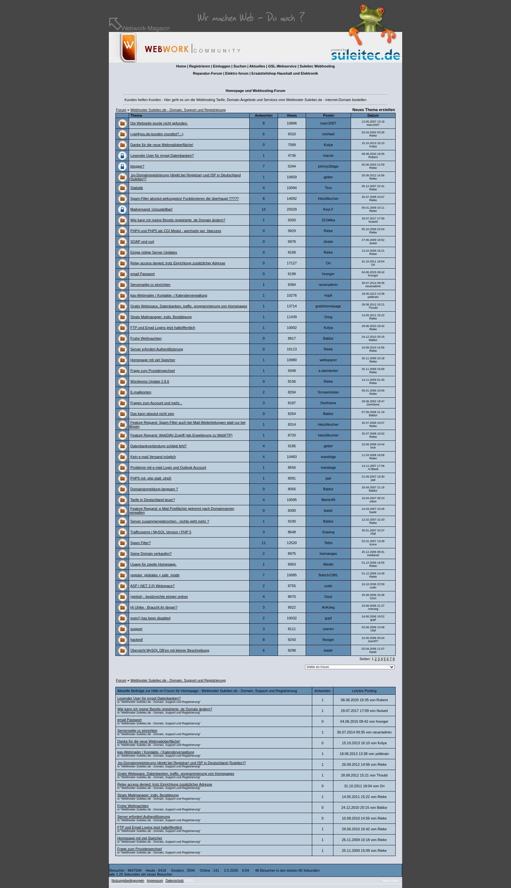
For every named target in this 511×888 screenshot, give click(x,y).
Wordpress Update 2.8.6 (149, 381)
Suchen (239, 66)
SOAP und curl (142, 242)
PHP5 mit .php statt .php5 (150, 478)
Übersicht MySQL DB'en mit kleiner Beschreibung (169, 650)
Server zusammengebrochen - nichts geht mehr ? (169, 521)
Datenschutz (175, 880)
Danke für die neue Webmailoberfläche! (161, 145)
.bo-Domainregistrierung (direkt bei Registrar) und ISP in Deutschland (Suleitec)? (181, 763)
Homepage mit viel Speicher (152, 360)
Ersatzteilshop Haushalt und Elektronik (285, 73)
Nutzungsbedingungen (127, 880)
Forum (121, 110)
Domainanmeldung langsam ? (154, 489)
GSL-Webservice (282, 66)
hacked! (136, 640)
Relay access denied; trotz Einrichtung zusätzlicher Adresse (177, 263)
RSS (189, 880)
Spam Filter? (140, 543)
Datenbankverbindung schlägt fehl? (158, 446)
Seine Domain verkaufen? (151, 553)
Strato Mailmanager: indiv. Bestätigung (161, 317)
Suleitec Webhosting (317, 66)
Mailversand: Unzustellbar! (151, 209)
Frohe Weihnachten (146, 338)
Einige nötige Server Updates (153, 252)
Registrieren (199, 66)
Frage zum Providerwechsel (152, 371)
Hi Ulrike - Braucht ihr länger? (153, 607)
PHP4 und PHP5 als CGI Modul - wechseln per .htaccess (175, 231)
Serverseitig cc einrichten (150, 285)
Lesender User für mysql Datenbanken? (162, 155)
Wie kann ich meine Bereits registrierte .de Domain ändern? (177, 220)
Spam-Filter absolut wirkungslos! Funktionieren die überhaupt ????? (184, 198)
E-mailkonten (140, 392)
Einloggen (221, 66)
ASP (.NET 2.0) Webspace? (152, 586)
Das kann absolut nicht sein (152, 414)
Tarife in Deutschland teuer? (152, 500)
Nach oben (391, 880)
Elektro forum (237, 73)
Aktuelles (257, 66)
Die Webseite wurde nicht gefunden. (159, 123)
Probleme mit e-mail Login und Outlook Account (168, 467)
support (136, 629)
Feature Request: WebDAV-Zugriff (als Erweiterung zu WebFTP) (181, 435)
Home (181, 66)
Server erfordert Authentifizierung (156, 349)
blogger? (137, 166)
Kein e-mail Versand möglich (153, 457)
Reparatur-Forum (207, 73)
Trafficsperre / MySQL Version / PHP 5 (160, 532)
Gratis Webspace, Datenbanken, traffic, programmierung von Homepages (188, 306)
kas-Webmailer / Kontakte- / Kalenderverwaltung (168, 295)
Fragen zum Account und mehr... (156, 403)
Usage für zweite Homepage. (153, 564)
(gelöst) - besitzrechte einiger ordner (159, 597)
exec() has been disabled (150, 618)
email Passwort (142, 274)
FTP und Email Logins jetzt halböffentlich (162, 328)
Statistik (136, 188)
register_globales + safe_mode (155, 575)
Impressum (155, 880)
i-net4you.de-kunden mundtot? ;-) (156, 134)
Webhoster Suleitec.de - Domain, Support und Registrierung (178, 110)
